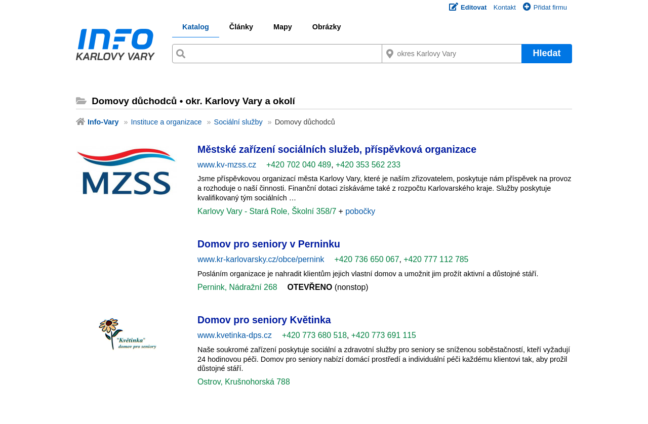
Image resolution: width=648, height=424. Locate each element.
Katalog (195, 27)
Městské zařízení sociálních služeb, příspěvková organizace (336, 149)
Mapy (282, 27)
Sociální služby (238, 122)
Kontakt (505, 7)
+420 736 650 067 (366, 259)
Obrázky (326, 27)
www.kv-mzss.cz (226, 164)
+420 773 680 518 (314, 335)
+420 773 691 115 (383, 335)
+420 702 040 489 (298, 164)
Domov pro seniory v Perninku (268, 243)
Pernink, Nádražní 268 (237, 287)
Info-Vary (103, 122)
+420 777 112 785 (435, 259)
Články (241, 27)
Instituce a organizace (166, 122)
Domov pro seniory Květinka (264, 319)
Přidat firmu (545, 7)
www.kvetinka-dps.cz (234, 335)
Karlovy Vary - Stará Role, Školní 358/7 (268, 211)
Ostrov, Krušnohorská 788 (243, 381)
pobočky (360, 211)
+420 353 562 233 (368, 164)
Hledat (546, 53)
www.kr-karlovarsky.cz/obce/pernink (260, 259)
